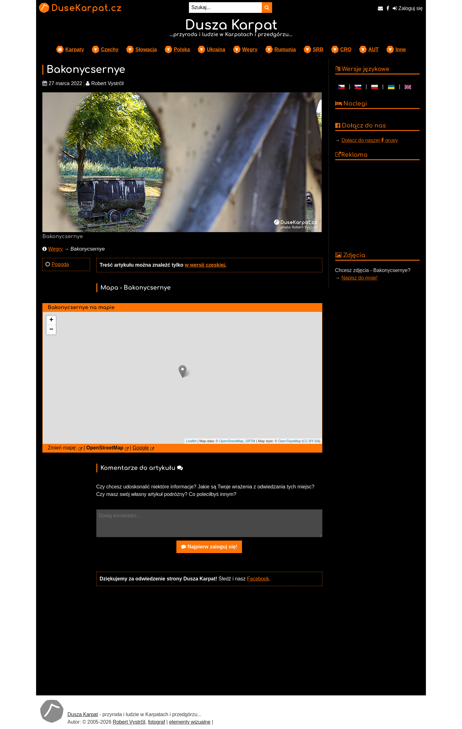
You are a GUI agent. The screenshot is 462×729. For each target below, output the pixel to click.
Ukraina (216, 49)
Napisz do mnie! (359, 277)
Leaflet (191, 441)
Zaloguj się (408, 8)
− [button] (51, 330)
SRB (318, 49)
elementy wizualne (190, 722)
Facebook (258, 578)
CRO (346, 49)
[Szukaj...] (225, 7)
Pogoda (60, 264)
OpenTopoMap (289, 441)
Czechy (109, 49)
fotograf (156, 722)
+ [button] (51, 320)
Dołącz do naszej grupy (369, 140)
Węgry (249, 49)
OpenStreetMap (231, 441)
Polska (182, 49)
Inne (400, 49)
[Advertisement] (209, 640)
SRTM (250, 441)
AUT (373, 49)
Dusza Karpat (82, 714)
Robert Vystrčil (129, 722)
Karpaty (74, 49)
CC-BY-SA (311, 441)
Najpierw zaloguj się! (209, 546)
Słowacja (146, 49)
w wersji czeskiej (205, 265)
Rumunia (285, 49)
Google (141, 447)
